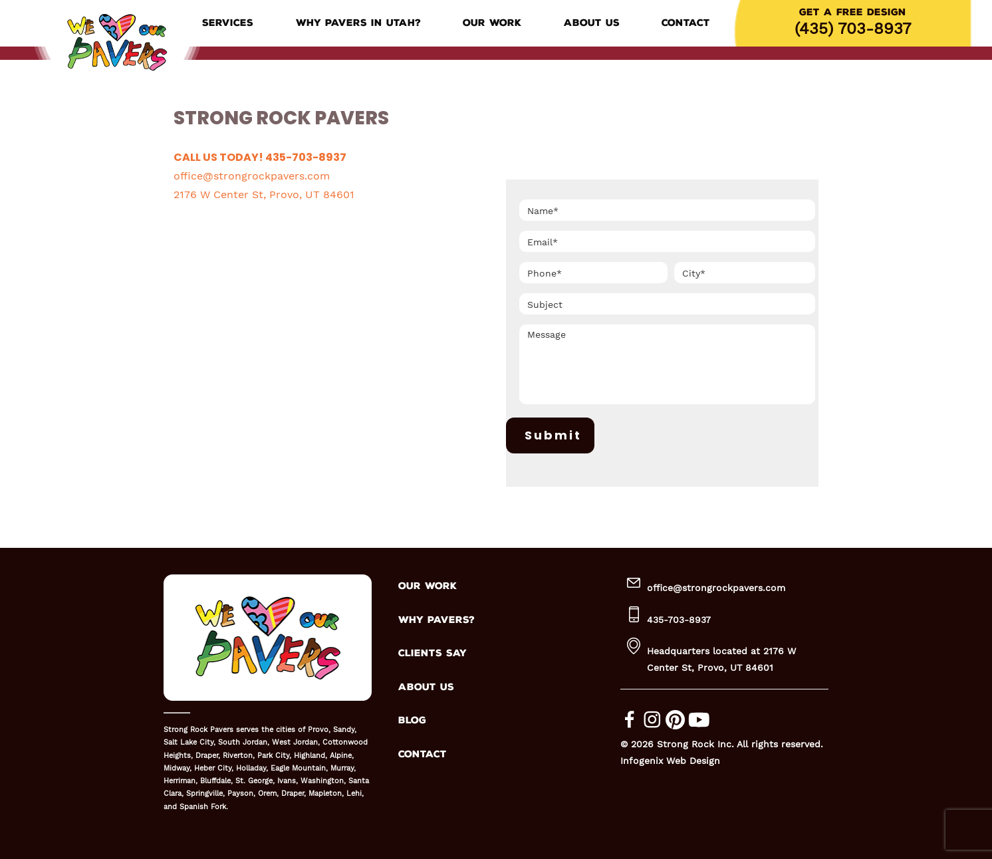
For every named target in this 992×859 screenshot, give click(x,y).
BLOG (412, 720)
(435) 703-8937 (853, 28)
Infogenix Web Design (670, 760)
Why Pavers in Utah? (358, 23)
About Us (592, 23)
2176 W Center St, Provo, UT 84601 (264, 194)
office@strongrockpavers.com (252, 176)
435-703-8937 (679, 619)
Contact (686, 23)
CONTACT (422, 754)
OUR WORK (427, 586)
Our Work (492, 23)
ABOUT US (426, 687)
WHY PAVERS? (436, 620)
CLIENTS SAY (432, 653)
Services (227, 23)
